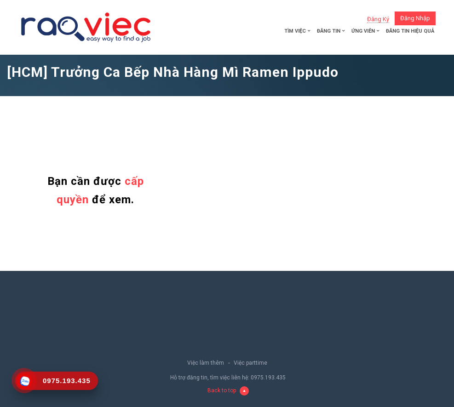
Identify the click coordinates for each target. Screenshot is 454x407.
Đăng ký (378, 19)
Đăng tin (328, 31)
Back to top (228, 391)
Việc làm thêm (205, 363)
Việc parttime (250, 363)
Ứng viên (363, 31)
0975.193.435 (268, 377)
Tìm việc (295, 31)
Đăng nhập (415, 18)
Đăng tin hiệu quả (410, 31)
